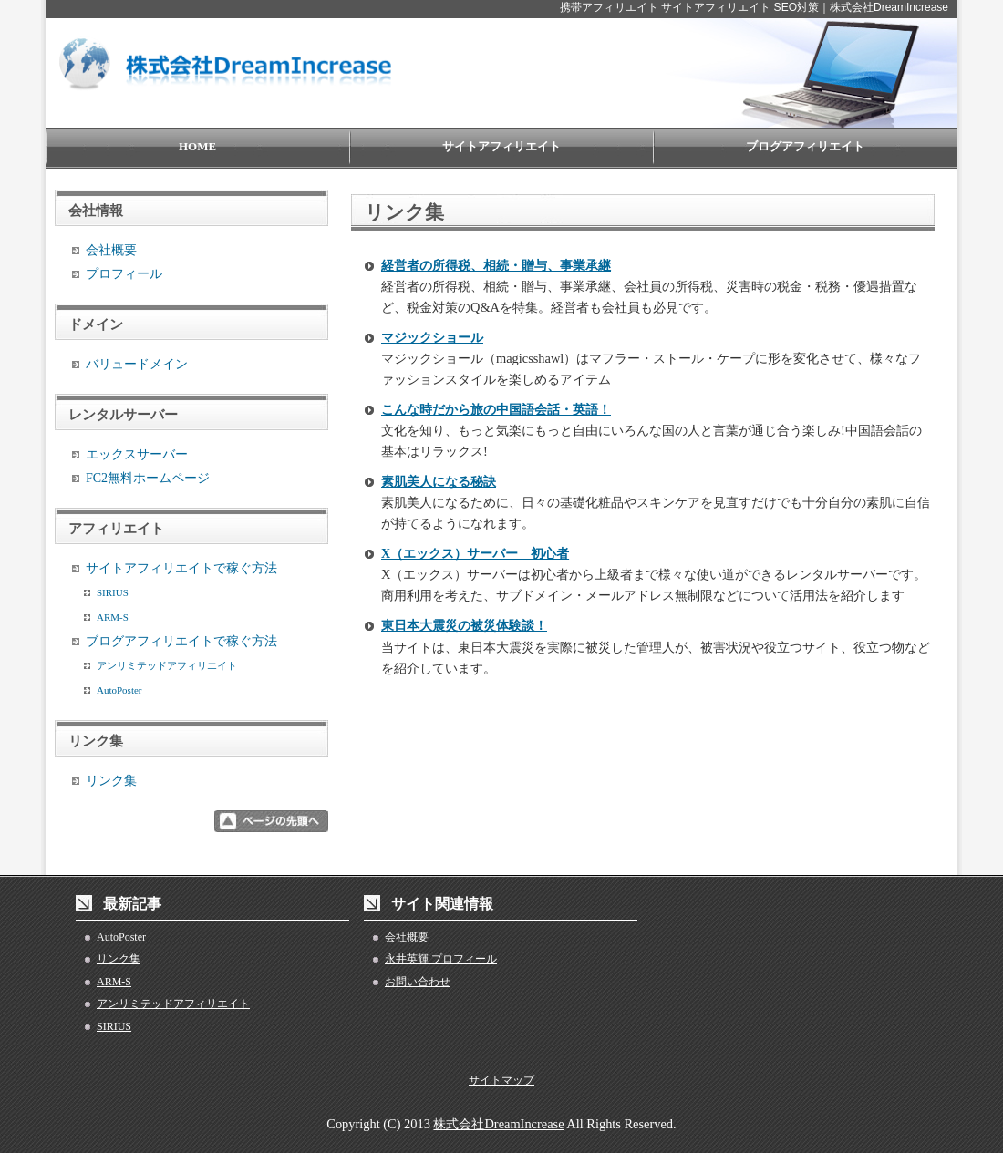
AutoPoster (119, 690)
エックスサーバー (137, 454)
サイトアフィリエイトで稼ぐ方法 (181, 568)
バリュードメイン (137, 364)
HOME (197, 146)
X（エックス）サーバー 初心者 (475, 554)
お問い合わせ (417, 981)
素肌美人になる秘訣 (438, 482)
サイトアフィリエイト (501, 146)
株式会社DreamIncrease (498, 1124)
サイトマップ (501, 1080)
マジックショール (432, 338)
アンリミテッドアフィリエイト (167, 665)
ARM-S (113, 617)
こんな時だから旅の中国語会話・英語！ (496, 410)
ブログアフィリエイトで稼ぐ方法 (181, 641)
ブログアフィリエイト (805, 146)
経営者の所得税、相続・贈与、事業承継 (496, 266)
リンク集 (111, 781)
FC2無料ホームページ (148, 478)
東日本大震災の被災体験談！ (464, 626)
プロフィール (124, 274)
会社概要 (111, 250)
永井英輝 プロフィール (441, 958)
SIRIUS (113, 592)
